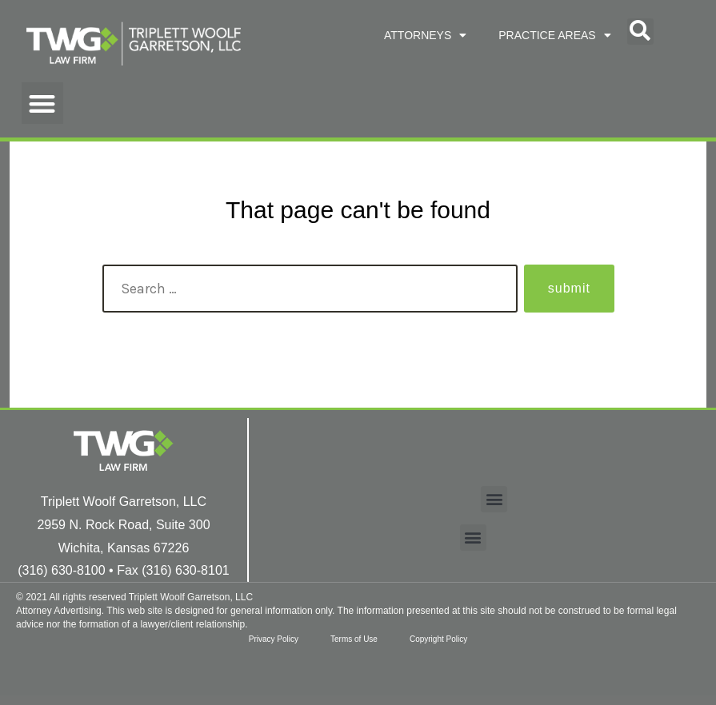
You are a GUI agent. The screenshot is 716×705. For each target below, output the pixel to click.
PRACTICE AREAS (554, 35)
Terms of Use (354, 639)
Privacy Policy (273, 639)
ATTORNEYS (425, 35)
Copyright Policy (438, 639)
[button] (640, 31)
